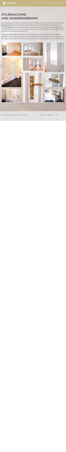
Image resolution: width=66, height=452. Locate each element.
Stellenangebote (53, 3)
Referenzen (45, 3)
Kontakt (61, 3)
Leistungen (37, 3)
